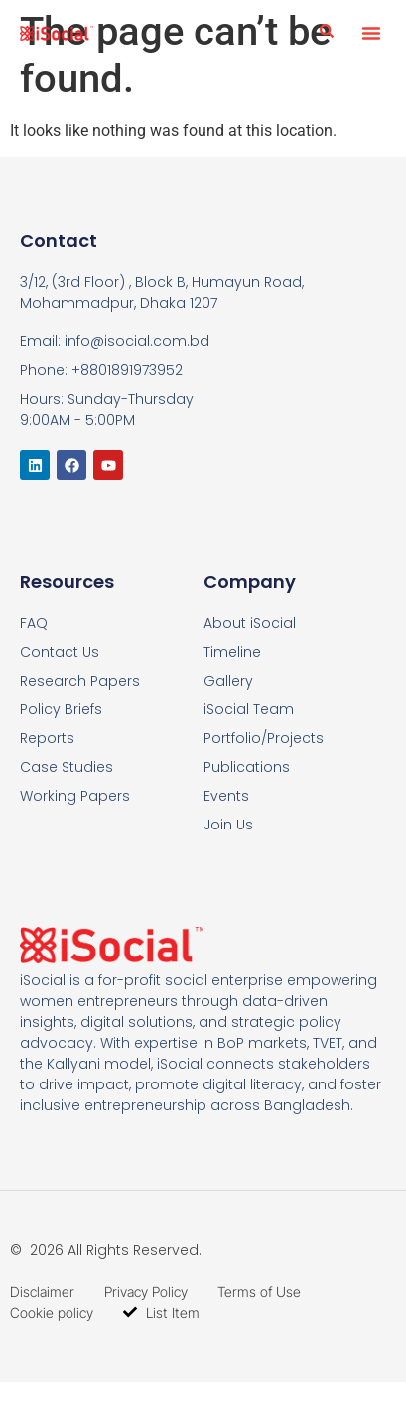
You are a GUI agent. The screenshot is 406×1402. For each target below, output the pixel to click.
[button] (371, 33)
